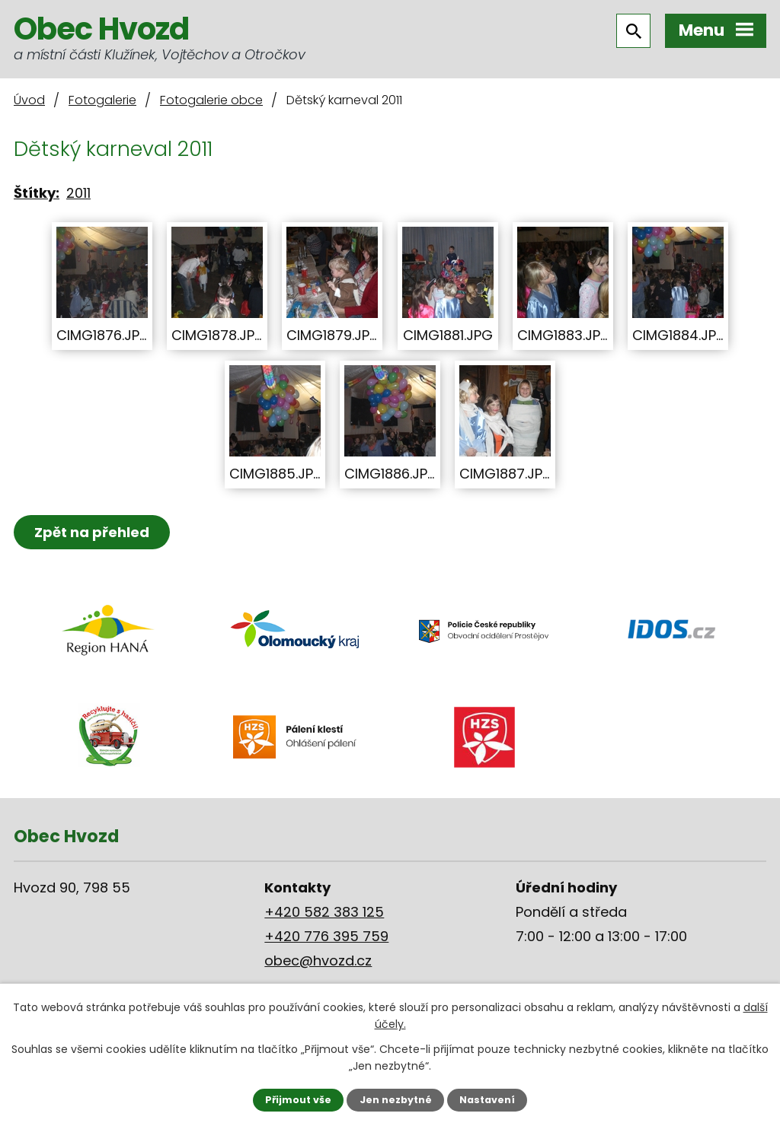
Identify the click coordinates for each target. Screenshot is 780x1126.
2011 (78, 192)
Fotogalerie (102, 100)
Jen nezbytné (396, 1099)
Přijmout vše (298, 1099)
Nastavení (487, 1099)
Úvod (29, 100)
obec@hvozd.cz (318, 960)
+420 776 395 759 (326, 936)
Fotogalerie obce (211, 100)
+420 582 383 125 (324, 911)
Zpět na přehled (91, 532)
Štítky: (36, 192)
